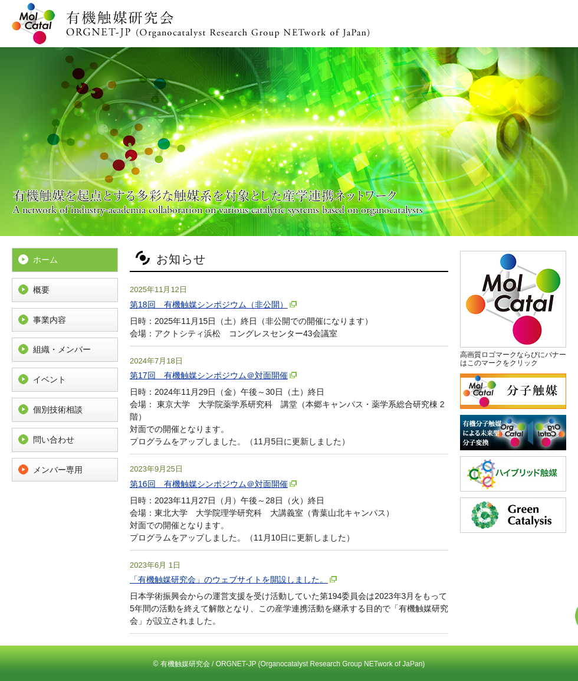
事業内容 (49, 320)
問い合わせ (53, 439)
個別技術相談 (58, 409)
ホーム (45, 259)
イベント (49, 379)
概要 (41, 289)
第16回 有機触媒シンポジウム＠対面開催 (209, 484)
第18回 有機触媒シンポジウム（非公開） (209, 304)
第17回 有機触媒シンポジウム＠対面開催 (209, 375)
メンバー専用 (58, 469)
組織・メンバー (62, 349)
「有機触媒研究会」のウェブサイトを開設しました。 (229, 579)
